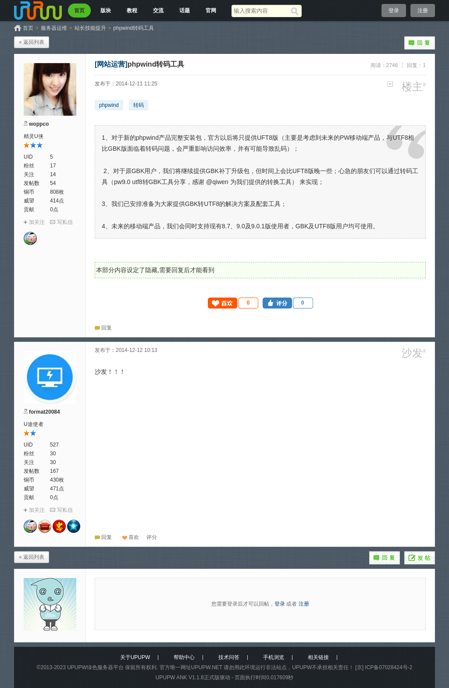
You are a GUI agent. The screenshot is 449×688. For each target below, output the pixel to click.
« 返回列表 (31, 42)
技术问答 (228, 657)
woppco (39, 124)
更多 (390, 84)
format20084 (44, 412)
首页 (79, 10)
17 (53, 166)
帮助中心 (184, 657)
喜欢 (133, 537)
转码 (138, 105)
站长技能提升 (90, 28)
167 (54, 471)
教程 (132, 10)
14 (53, 174)
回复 (419, 43)
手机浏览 (273, 657)
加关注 (37, 222)
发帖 (419, 557)
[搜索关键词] (261, 10)
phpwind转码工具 (133, 28)
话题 (184, 10)
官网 (211, 10)
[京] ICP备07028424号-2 (383, 667)
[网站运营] (111, 64)
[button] (233, 303)
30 (53, 453)
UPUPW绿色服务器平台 (95, 667)
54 (53, 183)
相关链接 (318, 657)
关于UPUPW (135, 657)
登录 (393, 10)
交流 (158, 10)
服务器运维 (54, 28)
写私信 (65, 222)
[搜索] (296, 11)
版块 (105, 10)
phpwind (109, 105)
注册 (422, 10)
